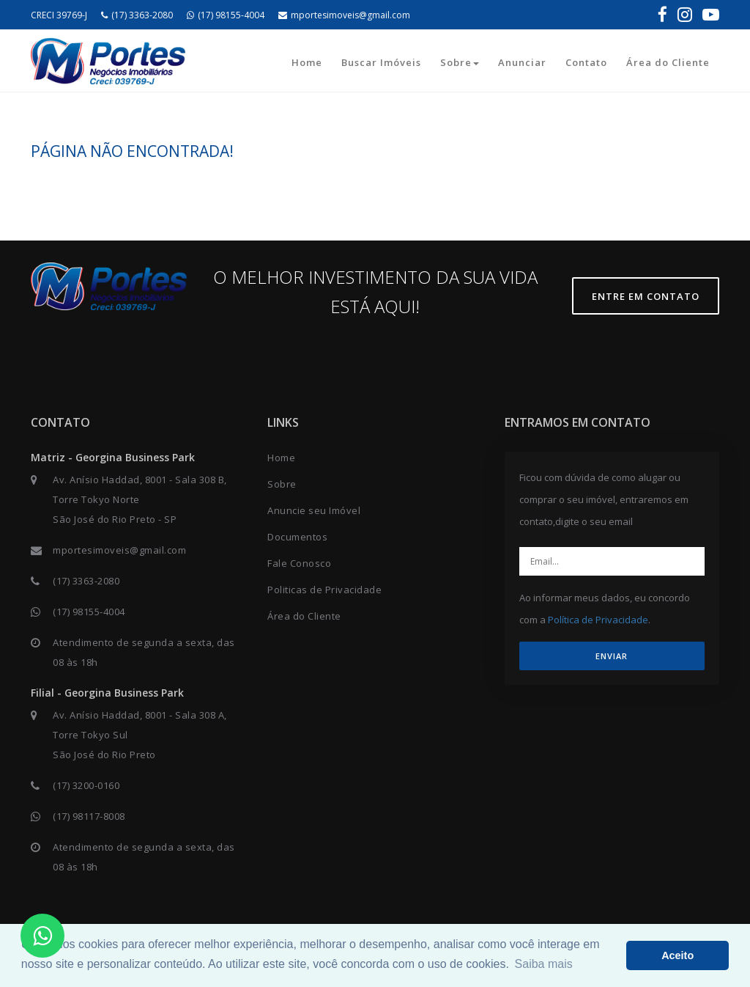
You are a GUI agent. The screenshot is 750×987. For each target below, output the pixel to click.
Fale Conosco (299, 563)
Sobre (459, 62)
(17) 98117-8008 (89, 816)
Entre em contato (645, 296)
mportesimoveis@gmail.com (344, 15)
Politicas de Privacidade (324, 589)
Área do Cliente (668, 62)
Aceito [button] (677, 955)
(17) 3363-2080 (137, 15)
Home (307, 62)
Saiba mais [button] (544, 964)
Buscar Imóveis (381, 62)
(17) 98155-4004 (225, 15)
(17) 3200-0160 (86, 785)
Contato (586, 62)
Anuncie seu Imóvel (313, 510)
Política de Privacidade (598, 619)
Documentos (297, 536)
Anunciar (522, 62)
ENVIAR (611, 655)
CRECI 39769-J (59, 15)
